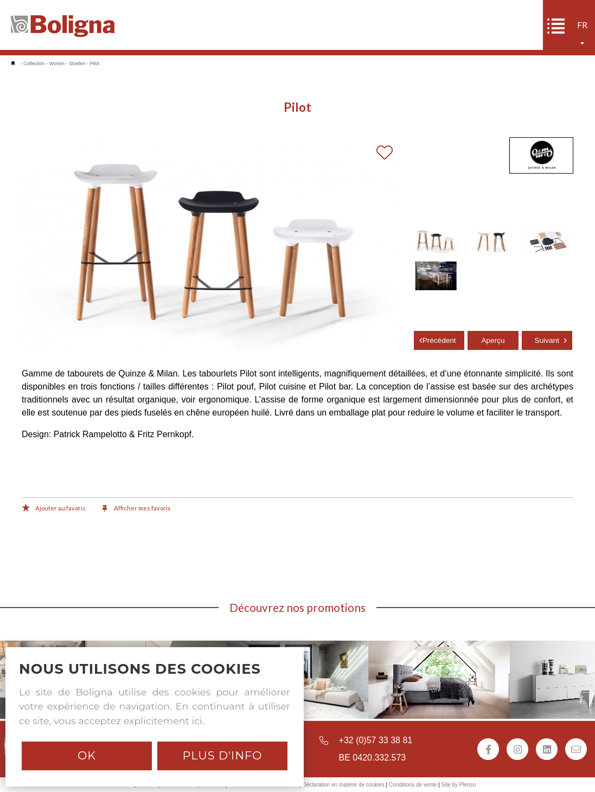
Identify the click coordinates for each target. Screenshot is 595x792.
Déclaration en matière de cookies (344, 785)
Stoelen (77, 63)
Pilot (94, 63)
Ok (87, 755)
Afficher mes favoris (136, 508)
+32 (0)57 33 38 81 (376, 740)
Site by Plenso (458, 785)
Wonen (57, 63)
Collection (34, 63)
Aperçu (492, 340)
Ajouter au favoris (54, 508)
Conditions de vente (413, 785)
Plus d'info (222, 755)
